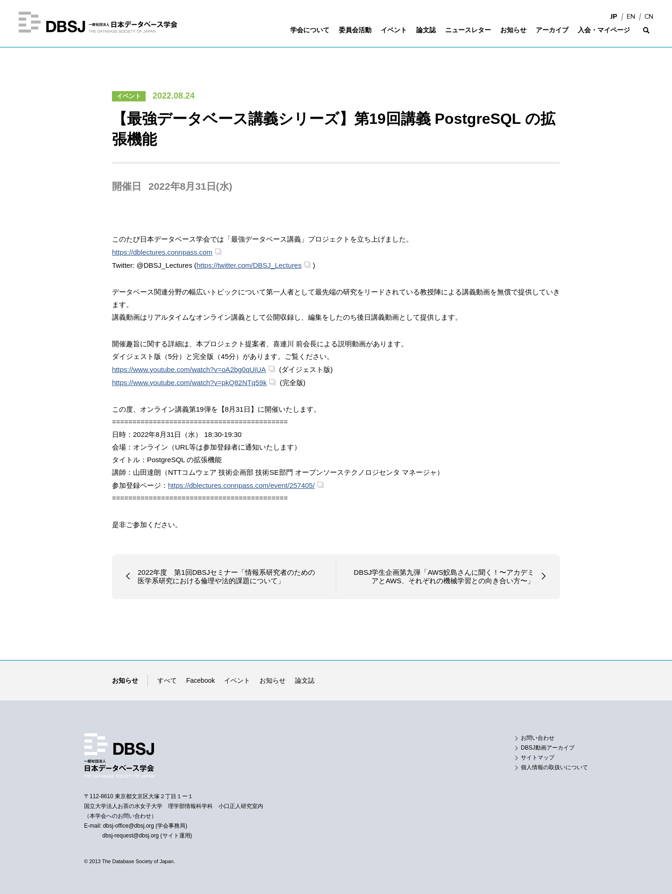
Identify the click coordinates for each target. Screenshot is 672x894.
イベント (129, 96)
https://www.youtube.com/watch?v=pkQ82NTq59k (189, 382)
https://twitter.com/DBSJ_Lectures (248, 265)
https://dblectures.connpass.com (162, 252)
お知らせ (272, 680)
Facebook (200, 680)
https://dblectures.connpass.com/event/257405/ (241, 485)
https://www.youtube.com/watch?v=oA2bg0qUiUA (189, 369)
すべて (167, 680)
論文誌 (305, 680)
